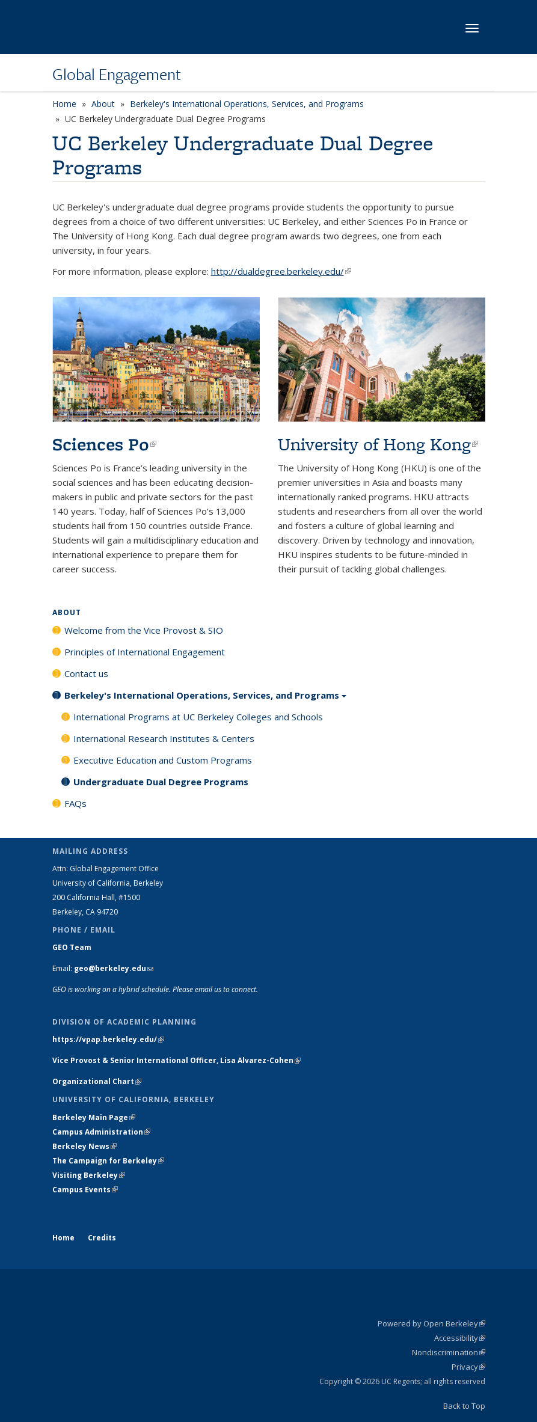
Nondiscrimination (448, 1352)
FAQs (75, 803)
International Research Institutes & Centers (163, 738)
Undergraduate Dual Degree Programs (160, 782)
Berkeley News (84, 1146)
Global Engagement (116, 74)
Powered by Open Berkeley (431, 1323)
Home (64, 103)
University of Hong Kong (378, 444)
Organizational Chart (96, 1081)
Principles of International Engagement (144, 652)
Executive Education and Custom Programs (162, 760)
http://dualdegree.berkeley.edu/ (281, 271)
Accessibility (459, 1337)
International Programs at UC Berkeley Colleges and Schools (198, 717)
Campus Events (85, 1189)
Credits (102, 1238)
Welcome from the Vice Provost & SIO (143, 630)
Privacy (468, 1366)
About (103, 103)
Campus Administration (101, 1132)
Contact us (86, 673)
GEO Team (71, 947)
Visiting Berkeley (88, 1175)
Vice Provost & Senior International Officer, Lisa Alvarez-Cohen (176, 1060)
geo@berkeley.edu (113, 968)
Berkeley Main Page (93, 1117)
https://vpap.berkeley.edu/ (108, 1039)
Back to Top (464, 1405)
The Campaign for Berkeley (108, 1161)
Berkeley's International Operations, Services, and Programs (247, 103)
